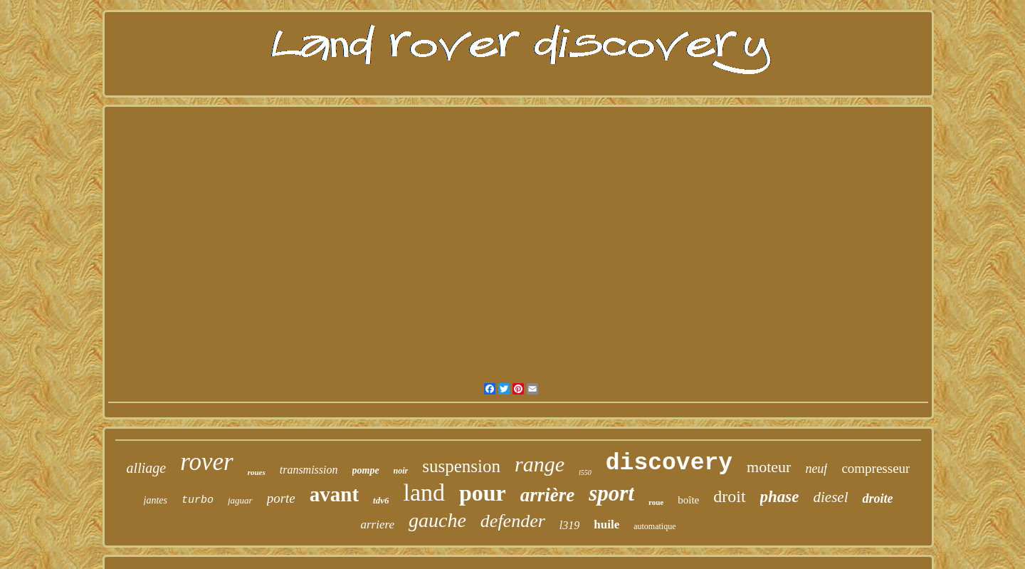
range (539, 464)
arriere (377, 524)
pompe (365, 470)
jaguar (240, 500)
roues (257, 472)
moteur (769, 467)
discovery (669, 463)
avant (334, 494)
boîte (688, 500)
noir (401, 471)
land (424, 492)
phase (779, 497)
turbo (198, 500)
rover (206, 462)
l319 (569, 525)
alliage (147, 468)
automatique (655, 526)
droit (729, 496)
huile (606, 524)
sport (611, 493)
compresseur (875, 468)
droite (877, 498)
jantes (155, 500)
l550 (585, 472)
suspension (461, 466)
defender (512, 521)
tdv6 (381, 500)
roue (655, 502)
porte (281, 498)
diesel (831, 497)
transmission (309, 470)
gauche (437, 520)
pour (482, 493)
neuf (816, 468)
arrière (547, 495)
